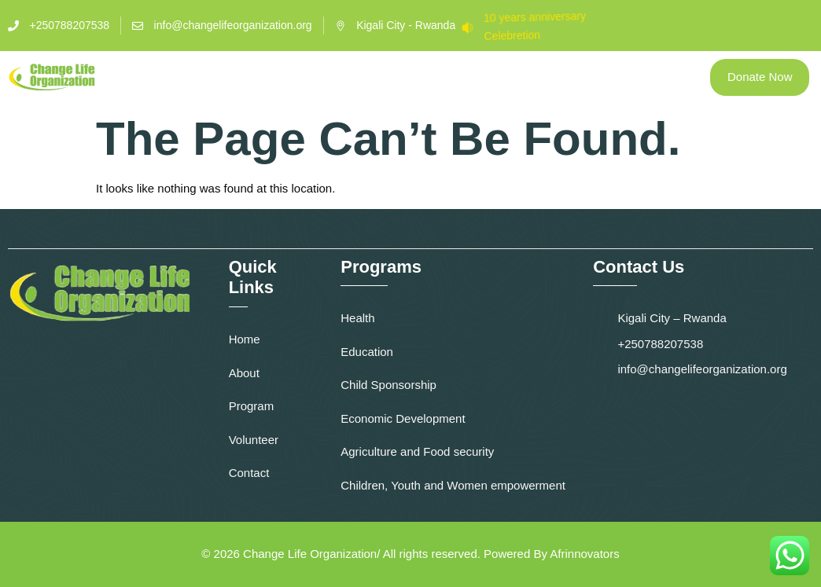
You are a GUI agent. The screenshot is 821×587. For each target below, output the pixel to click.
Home (227, 69)
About (291, 69)
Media (638, 69)
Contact (565, 69)
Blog (433, 84)
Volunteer (472, 69)
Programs (373, 69)
